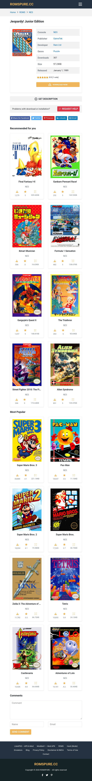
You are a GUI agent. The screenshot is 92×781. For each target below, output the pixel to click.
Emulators (18, 750)
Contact (46, 754)
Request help (68, 108)
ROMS (22, 12)
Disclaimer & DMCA (56, 750)
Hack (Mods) (72, 746)
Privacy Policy (38, 750)
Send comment (20, 732)
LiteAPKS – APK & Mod (23, 746)
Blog (27, 750)
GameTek (57, 38)
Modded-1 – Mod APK (46, 746)
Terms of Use (72, 750)
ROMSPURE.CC (21, 4)
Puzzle (56, 51)
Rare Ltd (57, 45)
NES (31, 12)
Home (13, 12)
